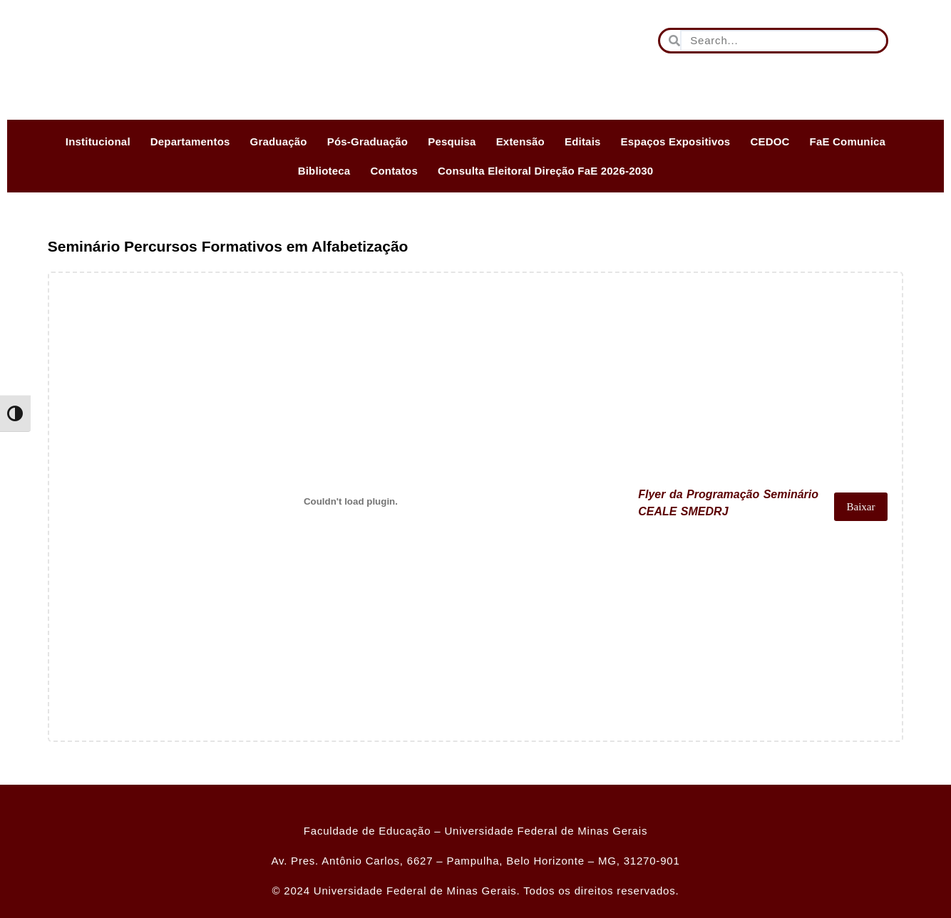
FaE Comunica (848, 141)
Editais (583, 141)
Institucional (98, 141)
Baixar (859, 506)
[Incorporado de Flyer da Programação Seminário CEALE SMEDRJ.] (349, 501)
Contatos (394, 171)
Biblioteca (324, 171)
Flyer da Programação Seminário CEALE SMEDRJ (724, 506)
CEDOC (769, 141)
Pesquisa (452, 141)
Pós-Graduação (367, 141)
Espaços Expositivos (676, 141)
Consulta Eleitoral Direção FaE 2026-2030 (545, 171)
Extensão (520, 141)
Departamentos (190, 141)
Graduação (278, 141)
